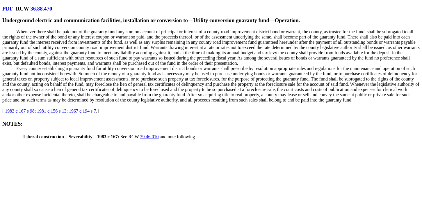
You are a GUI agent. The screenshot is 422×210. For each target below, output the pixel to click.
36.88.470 (41, 9)
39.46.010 (149, 136)
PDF (7, 9)
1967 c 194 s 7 (82, 110)
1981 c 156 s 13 (51, 110)
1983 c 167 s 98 (19, 110)
